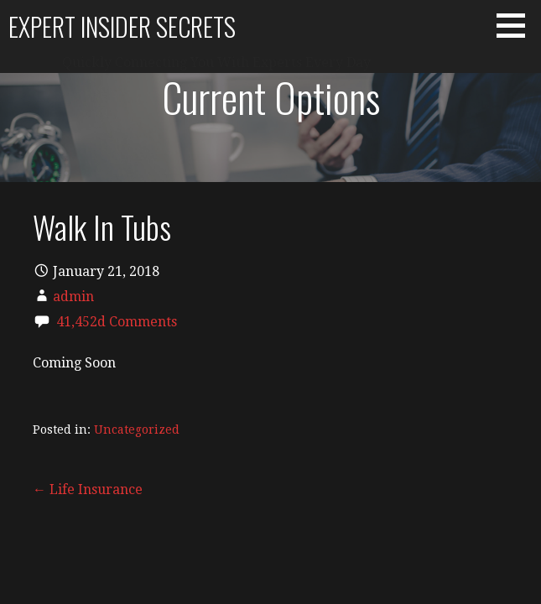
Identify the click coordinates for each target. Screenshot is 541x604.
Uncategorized (136, 429)
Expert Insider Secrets (122, 26)
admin (73, 297)
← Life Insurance (88, 489)
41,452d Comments (116, 322)
